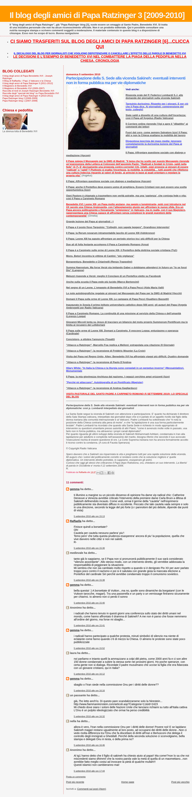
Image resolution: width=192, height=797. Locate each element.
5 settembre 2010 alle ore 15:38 (89, 580)
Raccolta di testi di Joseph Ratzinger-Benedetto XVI (28, 90)
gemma (74, 489)
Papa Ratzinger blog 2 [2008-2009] (19, 98)
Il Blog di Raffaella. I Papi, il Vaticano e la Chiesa (26, 80)
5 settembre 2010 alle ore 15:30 (89, 548)
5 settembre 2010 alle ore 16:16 (89, 690)
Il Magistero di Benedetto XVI (17, 85)
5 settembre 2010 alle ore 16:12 (89, 674)
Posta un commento (76, 777)
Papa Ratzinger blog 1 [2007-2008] (19, 100)
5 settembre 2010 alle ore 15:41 (89, 625)
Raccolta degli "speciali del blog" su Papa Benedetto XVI (30, 93)
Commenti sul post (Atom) (91, 788)
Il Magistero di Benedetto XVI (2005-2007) (23, 88)
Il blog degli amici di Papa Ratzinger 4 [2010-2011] (27, 95)
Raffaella (75, 521)
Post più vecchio (180, 782)
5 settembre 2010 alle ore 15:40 (89, 603)
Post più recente (75, 782)
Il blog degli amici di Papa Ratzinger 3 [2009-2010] (97, 15)
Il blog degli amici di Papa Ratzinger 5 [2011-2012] (27, 83)
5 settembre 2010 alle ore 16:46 (89, 745)
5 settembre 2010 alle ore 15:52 (89, 648)
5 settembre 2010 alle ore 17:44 (89, 771)
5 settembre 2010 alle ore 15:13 (89, 516)
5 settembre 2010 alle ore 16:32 (89, 716)
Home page (127, 782)
